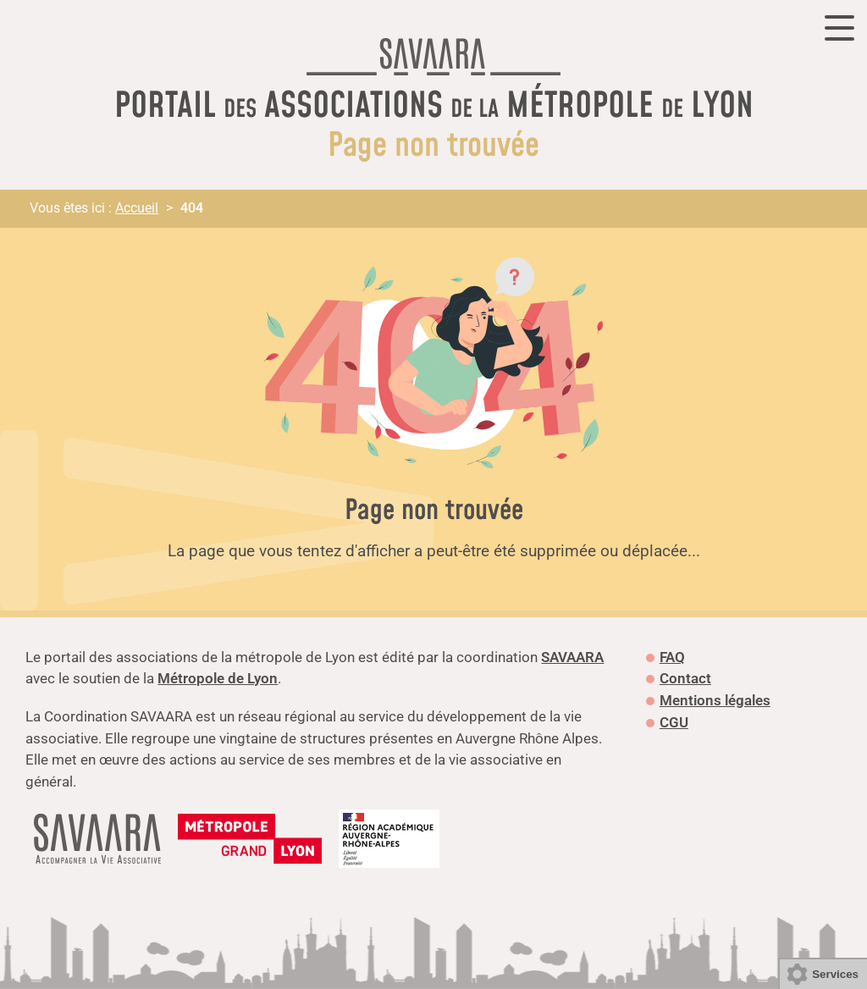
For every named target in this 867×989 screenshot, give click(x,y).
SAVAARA (572, 657)
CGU (674, 722)
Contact (685, 678)
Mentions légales (715, 700)
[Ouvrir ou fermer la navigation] (839, 28)
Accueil (136, 208)
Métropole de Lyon (217, 678)
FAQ (672, 657)
